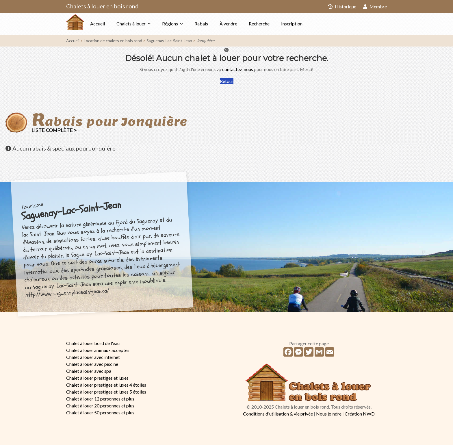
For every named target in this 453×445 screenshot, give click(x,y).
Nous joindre (328, 413)
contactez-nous (237, 69)
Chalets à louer (142, 23)
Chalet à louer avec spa (88, 371)
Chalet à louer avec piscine (92, 364)
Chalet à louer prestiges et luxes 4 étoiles (106, 384)
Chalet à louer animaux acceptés (97, 350)
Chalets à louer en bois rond (102, 6)
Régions (182, 23)
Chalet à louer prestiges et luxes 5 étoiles (106, 391)
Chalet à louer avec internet (93, 357)
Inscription (303, 23)
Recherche (270, 23)
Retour (226, 81)
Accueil (109, 23)
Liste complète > (54, 130)
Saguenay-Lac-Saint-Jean (169, 40)
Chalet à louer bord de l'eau (93, 343)
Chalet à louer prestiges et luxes (97, 378)
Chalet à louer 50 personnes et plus (100, 412)
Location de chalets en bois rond (113, 40)
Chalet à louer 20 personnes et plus (100, 405)
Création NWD (360, 413)
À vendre (240, 23)
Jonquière (205, 40)
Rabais (213, 23)
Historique (342, 6)
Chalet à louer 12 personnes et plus (100, 398)
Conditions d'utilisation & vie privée (278, 413)
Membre (375, 6)
